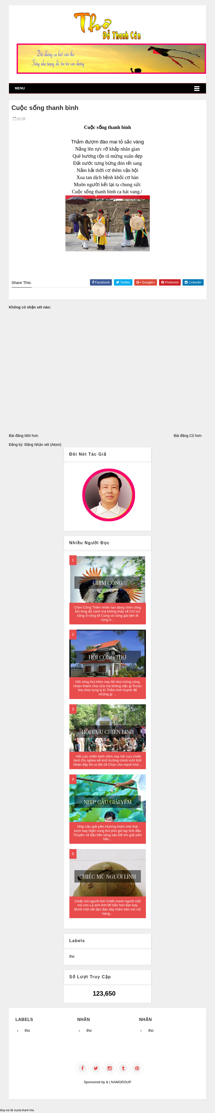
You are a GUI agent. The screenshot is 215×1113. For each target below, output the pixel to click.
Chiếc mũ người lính (107, 876)
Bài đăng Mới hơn (23, 435)
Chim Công (107, 582)
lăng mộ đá (6, 1110)
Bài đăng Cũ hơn (188, 435)
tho (71, 956)
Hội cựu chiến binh (108, 731)
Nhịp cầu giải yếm (108, 801)
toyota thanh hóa (24, 1110)
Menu (20, 88)
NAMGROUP (121, 1082)
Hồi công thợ (107, 657)
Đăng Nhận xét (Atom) (43, 444)
